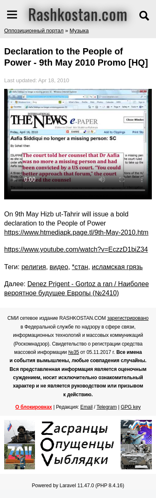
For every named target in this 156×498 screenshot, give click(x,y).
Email (86, 407)
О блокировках (33, 407)
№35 (73, 352)
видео (59, 266)
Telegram (107, 407)
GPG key (131, 407)
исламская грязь (117, 266)
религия (33, 266)
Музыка (79, 30)
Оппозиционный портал (34, 30)
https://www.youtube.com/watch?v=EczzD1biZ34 (76, 249)
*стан (80, 266)
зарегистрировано (128, 318)
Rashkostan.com (78, 13)
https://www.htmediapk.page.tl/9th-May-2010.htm (76, 232)
